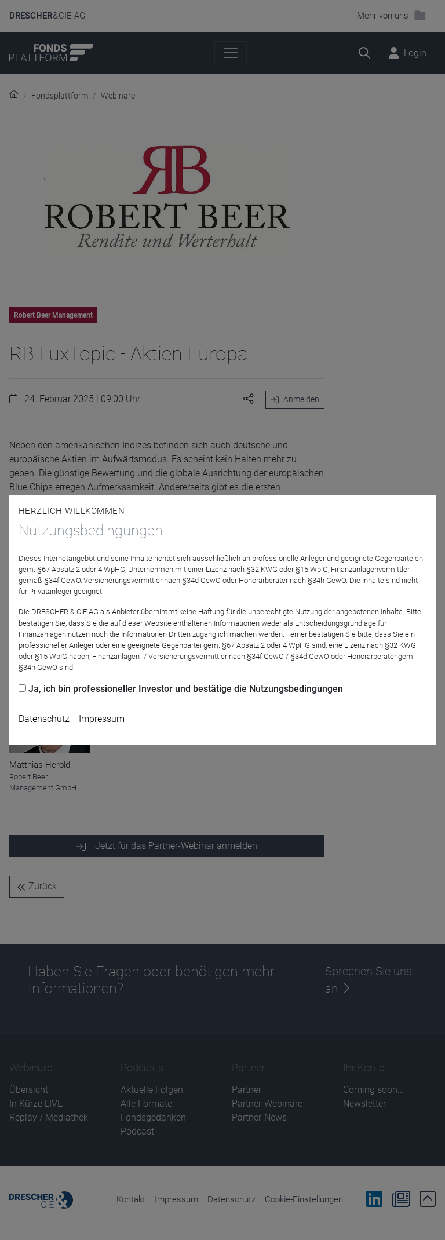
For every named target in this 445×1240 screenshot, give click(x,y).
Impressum (102, 718)
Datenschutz (44, 718)
